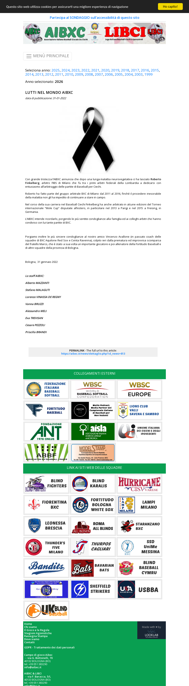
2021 (95, 70)
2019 (115, 70)
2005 (119, 74)
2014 (29, 74)
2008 (89, 74)
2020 (105, 70)
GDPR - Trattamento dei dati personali (49, 647)
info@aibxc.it (32, 667)
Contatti (29, 642)
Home (28, 623)
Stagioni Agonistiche (38, 633)
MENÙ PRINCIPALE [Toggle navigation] (47, 56)
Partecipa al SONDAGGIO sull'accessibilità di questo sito (94, 17)
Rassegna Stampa (36, 636)
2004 (128, 74)
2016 (145, 70)
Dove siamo (31, 639)
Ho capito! (170, 6)
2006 (109, 74)
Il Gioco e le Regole (36, 630)
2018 (125, 70)
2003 (138, 74)
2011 (59, 74)
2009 (79, 74)
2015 (155, 70)
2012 (49, 74)
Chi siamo (30, 627)
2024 (65, 70)
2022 (85, 70)
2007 (99, 74)
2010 (69, 74)
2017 (135, 70)
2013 (39, 74)
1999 (148, 74)
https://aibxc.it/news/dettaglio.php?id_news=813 (93, 353)
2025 (55, 70)
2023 (75, 70)
